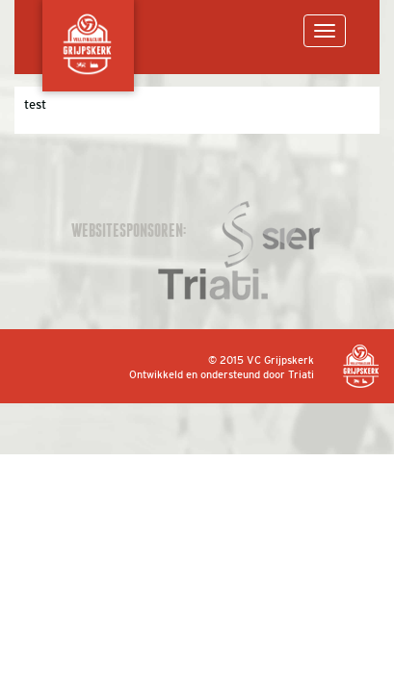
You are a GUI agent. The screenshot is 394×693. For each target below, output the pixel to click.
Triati (301, 374)
